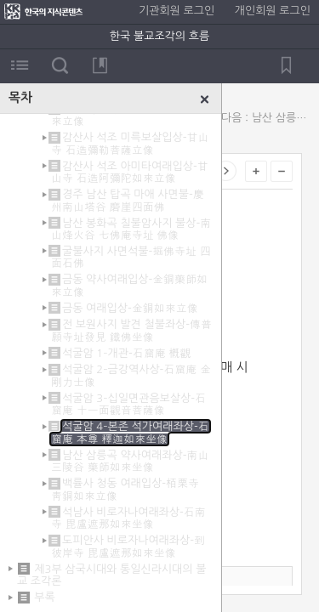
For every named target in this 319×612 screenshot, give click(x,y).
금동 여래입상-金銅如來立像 (130, 308)
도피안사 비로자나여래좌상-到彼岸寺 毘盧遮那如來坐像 (128, 546)
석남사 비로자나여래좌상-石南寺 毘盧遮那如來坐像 (128, 518)
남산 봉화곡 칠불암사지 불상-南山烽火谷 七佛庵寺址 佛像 (131, 229)
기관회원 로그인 (176, 10)
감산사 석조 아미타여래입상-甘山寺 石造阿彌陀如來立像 (129, 172)
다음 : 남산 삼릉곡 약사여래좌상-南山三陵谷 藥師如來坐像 (265, 117)
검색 (60, 65)
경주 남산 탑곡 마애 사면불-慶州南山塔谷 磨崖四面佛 (127, 200)
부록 (44, 597)
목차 (20, 65)
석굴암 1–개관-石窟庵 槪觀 (126, 353)
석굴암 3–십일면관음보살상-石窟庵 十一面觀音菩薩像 (128, 404)
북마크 (100, 65)
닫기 (205, 99)
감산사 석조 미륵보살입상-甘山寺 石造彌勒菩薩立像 (129, 143)
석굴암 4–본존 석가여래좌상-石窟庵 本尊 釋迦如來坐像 (130, 432)
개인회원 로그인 (272, 10)
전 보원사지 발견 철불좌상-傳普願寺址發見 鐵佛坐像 (131, 330)
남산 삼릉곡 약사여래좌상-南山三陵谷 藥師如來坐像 (129, 461)
